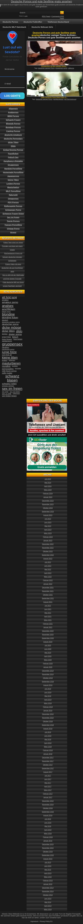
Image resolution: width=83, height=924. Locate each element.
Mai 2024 (48, 483)
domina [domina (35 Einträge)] (4, 334)
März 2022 (48, 577)
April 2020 (47, 656)
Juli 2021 (48, 606)
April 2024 (47, 486)
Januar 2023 (47, 541)
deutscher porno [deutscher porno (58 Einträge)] (10, 324)
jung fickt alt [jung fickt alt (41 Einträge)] (7, 355)
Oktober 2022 (48, 551)
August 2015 (47, 859)
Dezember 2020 (48, 631)
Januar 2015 (47, 884)
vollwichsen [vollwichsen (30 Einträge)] (16, 393)
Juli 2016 (48, 819)
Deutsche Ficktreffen (33, 22)
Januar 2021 (47, 627)
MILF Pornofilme (13, 191)
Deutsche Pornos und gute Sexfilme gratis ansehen (41, 1)
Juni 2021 (47, 609)
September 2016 (48, 812)
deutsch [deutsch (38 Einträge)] (5, 320)
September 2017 (48, 768)
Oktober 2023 (48, 508)
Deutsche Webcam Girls (42, 27)
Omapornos (13, 199)
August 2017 (47, 772)
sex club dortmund (70, 99)
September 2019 (48, 682)
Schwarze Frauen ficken (13, 214)
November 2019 (48, 674)
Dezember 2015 (48, 844)
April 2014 (47, 906)
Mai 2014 (48, 902)
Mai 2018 (48, 739)
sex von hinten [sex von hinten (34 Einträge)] (15, 392)
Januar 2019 (47, 711)
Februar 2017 (48, 794)
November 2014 (48, 891)
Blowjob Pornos (13, 124)
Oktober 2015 (48, 852)
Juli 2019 (48, 689)
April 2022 (47, 573)
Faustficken (13, 154)
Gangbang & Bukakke (13, 161)
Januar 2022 (47, 584)
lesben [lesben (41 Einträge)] (4, 360)
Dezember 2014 (48, 888)
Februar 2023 (48, 537)
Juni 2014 (47, 899)
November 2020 (48, 635)
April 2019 (47, 700)
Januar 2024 (47, 497)
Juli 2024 (48, 479)
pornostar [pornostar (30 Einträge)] (18, 368)
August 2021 (47, 602)
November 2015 (48, 848)
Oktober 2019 (48, 678)
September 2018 (48, 725)
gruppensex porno (61, 68)
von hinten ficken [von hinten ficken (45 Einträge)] (9, 396)
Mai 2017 (48, 783)
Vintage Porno (13, 229)
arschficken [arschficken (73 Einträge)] (8, 309)
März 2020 (48, 660)
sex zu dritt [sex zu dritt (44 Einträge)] (6, 394)
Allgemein (13, 109)
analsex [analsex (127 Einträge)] (8, 306)
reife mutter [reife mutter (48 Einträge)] (7, 373)
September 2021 (48, 598)
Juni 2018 (47, 736)
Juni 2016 (47, 823)
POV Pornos (13, 202)
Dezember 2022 (48, 544)
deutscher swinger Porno (46, 68)
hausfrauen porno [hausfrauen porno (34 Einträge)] (8, 349)
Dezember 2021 (48, 588)
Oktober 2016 (48, 808)
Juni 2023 (47, 522)
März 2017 (48, 790)
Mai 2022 (48, 569)
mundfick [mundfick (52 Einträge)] (6, 366)
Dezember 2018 (48, 714)
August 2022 (47, 559)
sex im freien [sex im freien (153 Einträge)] (12, 389)
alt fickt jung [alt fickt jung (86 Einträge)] (9, 297)
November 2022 (48, 548)
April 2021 (47, 616)
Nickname (9, 69)
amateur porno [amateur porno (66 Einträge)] (10, 302)
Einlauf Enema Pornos (13, 150)
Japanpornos (13, 176)
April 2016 (47, 830)
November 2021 (48, 591)
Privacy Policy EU (46, 921)
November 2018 (48, 718)
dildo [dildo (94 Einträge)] (19, 331)
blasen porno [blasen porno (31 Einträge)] (6, 311)
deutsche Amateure (13, 135)
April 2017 (47, 786)
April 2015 (47, 873)
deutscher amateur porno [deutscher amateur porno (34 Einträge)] (11, 322)
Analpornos (13, 112)
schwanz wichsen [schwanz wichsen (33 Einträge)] (8, 386)
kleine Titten (13, 180)
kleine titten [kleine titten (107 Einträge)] (10, 357)
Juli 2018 (48, 732)
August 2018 (47, 729)
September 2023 (48, 512)
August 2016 (47, 815)
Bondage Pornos (13, 127)
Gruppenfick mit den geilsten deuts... (54, 66)
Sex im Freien (13, 217)
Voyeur (13, 232)
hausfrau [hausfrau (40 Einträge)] (5, 347)
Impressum (34, 921)
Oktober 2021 (48, 595)
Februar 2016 (48, 837)
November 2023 (48, 504)
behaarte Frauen (13, 120)
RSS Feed (46, 16)
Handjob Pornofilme (13, 169)
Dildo (13, 146)
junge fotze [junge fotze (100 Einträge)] (9, 352)
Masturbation (13, 187)
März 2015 (48, 877)
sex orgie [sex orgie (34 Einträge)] (5, 392)
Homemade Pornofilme (13, 172)
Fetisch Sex (13, 157)
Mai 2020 (48, 653)
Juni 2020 (47, 649)
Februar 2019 (48, 707)
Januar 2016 (47, 841)
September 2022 (48, 555)
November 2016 (48, 805)
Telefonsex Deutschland (58, 22)
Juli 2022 (48, 562)
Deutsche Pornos (10, 22)
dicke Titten (13, 142)
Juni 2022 (47, 566)
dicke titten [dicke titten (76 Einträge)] (8, 331)
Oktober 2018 (48, 721)
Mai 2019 (48, 696)
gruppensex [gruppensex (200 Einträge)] (12, 344)
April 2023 (47, 530)
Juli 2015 (48, 862)
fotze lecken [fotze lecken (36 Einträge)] (17, 339)
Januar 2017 (47, 797)
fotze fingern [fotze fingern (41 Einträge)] (7, 339)
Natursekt (13, 195)
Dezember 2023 (48, 501)
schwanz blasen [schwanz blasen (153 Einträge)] (12, 378)
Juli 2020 (48, 645)
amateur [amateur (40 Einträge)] (5, 300)
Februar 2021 (48, 624)
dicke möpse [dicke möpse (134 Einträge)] (11, 327)
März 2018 (48, 747)
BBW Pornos (13, 116)
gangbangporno (58, 99)
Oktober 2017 (48, 765)
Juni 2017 (47, 779)
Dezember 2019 (48, 671)
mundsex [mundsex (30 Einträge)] (15, 366)
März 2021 (48, 620)
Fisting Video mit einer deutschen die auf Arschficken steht (12, 267)
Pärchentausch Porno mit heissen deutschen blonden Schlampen (12, 257)
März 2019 (48, 703)
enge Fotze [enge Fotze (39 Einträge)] (6, 337)
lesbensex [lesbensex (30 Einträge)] (12, 360)
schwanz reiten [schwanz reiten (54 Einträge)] (9, 383)
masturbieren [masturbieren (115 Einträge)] (11, 363)
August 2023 (47, 515)
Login (25, 16)
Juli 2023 (48, 519)
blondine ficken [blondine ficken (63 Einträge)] (10, 317)
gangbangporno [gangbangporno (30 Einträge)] (7, 341)
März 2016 (48, 834)
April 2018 (47, 743)
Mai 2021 (48, 613)
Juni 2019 (47, 692)
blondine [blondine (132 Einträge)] (8, 314)
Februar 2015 (48, 881)
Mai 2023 (48, 526)
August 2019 (47, 685)
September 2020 (48, 638)
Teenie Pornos (13, 221)
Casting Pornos (13, 131)
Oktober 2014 (48, 895)
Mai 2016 (48, 826)
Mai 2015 (48, 870)
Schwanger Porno (13, 210)
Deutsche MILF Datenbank (14, 27)
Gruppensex (13, 165)
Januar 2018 (47, 754)
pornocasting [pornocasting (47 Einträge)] (8, 369)
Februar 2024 (48, 493)
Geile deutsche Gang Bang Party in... (54, 97)
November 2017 (48, 761)
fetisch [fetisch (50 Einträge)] (15, 337)
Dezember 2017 (48, 758)
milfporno (71, 68)
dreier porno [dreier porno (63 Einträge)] (15, 334)
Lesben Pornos (13, 184)
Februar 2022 (48, 580)
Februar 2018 (48, 750)
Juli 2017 (48, 776)
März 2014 (48, 909)
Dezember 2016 (48, 801)
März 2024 (48, 490)
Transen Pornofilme (13, 225)
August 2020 (47, 642)
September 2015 (48, 855)
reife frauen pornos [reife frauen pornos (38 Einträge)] (9, 371)
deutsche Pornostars (13, 139)
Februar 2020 (48, 663)
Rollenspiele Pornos (13, 206)
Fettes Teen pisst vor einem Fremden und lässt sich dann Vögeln (12, 246)
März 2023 (48, 533)
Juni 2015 (47, 866)
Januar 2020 (47, 667)
